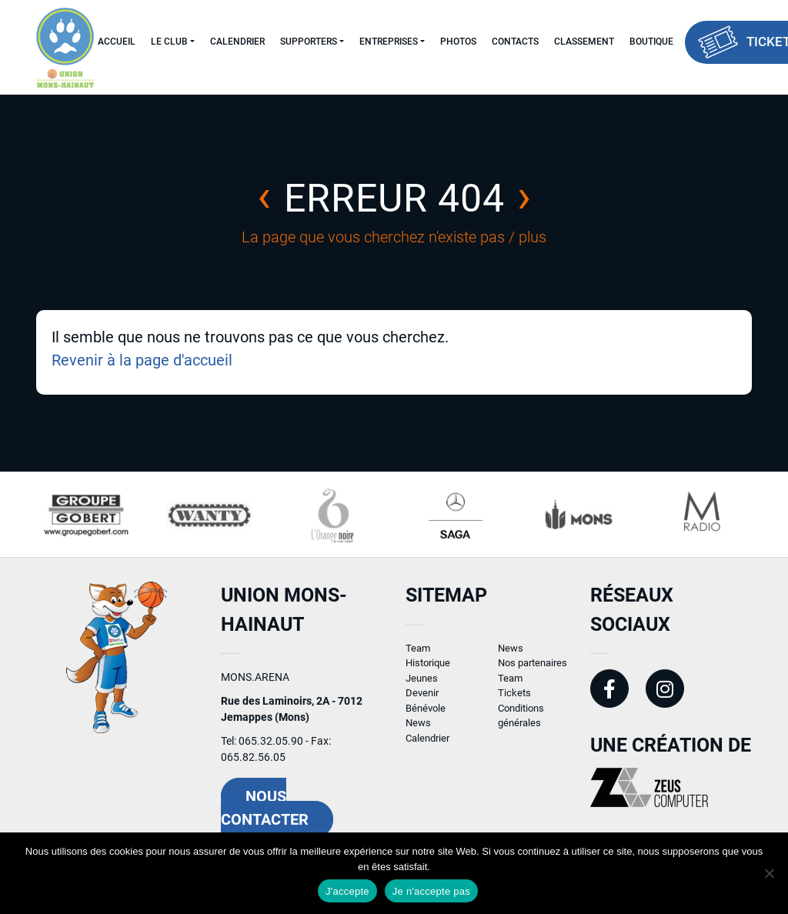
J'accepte (347, 891)
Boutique (651, 41)
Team (418, 656)
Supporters (308, 41)
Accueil (116, 41)
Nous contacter (265, 817)
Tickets (514, 702)
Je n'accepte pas (431, 891)
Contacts (515, 41)
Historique (428, 672)
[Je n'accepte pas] (768, 873)
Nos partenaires (532, 672)
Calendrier (237, 41)
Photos (458, 41)
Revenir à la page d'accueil (142, 360)
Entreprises (388, 41)
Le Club (169, 41)
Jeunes (422, 686)
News (418, 732)
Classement (584, 41)
